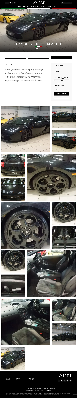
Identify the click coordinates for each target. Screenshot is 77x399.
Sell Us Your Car (8, 382)
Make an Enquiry (61, 94)
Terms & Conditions (29, 391)
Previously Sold (8, 380)
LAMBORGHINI (61, 58)
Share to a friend (15, 58)
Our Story (18, 379)
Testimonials (18, 382)
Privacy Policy (36, 391)
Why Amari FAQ (19, 381)
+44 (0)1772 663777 (66, 3)
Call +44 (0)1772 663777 (38, 58)
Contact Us (42, 391)
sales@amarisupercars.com (34, 382)
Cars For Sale (8, 379)
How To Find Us (31, 379)
